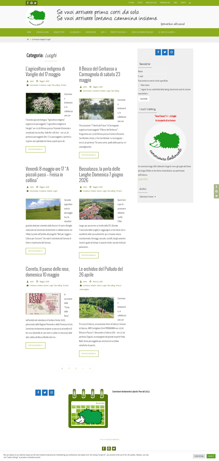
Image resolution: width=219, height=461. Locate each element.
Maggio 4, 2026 (98, 87)
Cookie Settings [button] (199, 456)
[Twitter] (165, 52)
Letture (101, 294)
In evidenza (45, 85)
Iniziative (106, 91)
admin (32, 81)
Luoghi (51, 85)
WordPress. (116, 449)
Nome (140, 71)
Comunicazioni (35, 85)
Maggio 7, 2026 (45, 81)
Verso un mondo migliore (88, 298)
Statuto (140, 3)
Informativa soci (165, 3)
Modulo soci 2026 (151, 3)
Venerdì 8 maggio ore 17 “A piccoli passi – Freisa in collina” (47, 179)
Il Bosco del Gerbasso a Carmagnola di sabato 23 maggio (99, 74)
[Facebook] (158, 52)
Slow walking (59, 85)
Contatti (183, 3)
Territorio (29, 89)
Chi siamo (131, 3)
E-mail (140, 76)
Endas (175, 3)
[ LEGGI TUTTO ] (144, 179)
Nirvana (109, 449)
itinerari (102, 195)
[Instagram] (171, 52)
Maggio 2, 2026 (98, 191)
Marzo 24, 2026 (99, 290)
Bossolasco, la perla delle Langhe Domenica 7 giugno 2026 (101, 179)
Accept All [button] (211, 456)
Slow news (145, 85)
